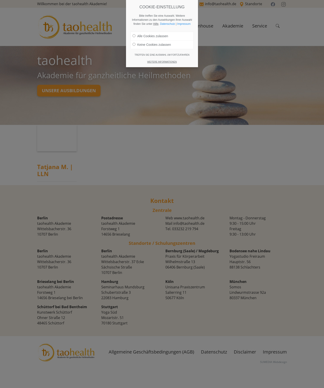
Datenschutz (167, 23)
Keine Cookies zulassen (152, 44)
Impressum (184, 23)
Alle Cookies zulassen (150, 36)
